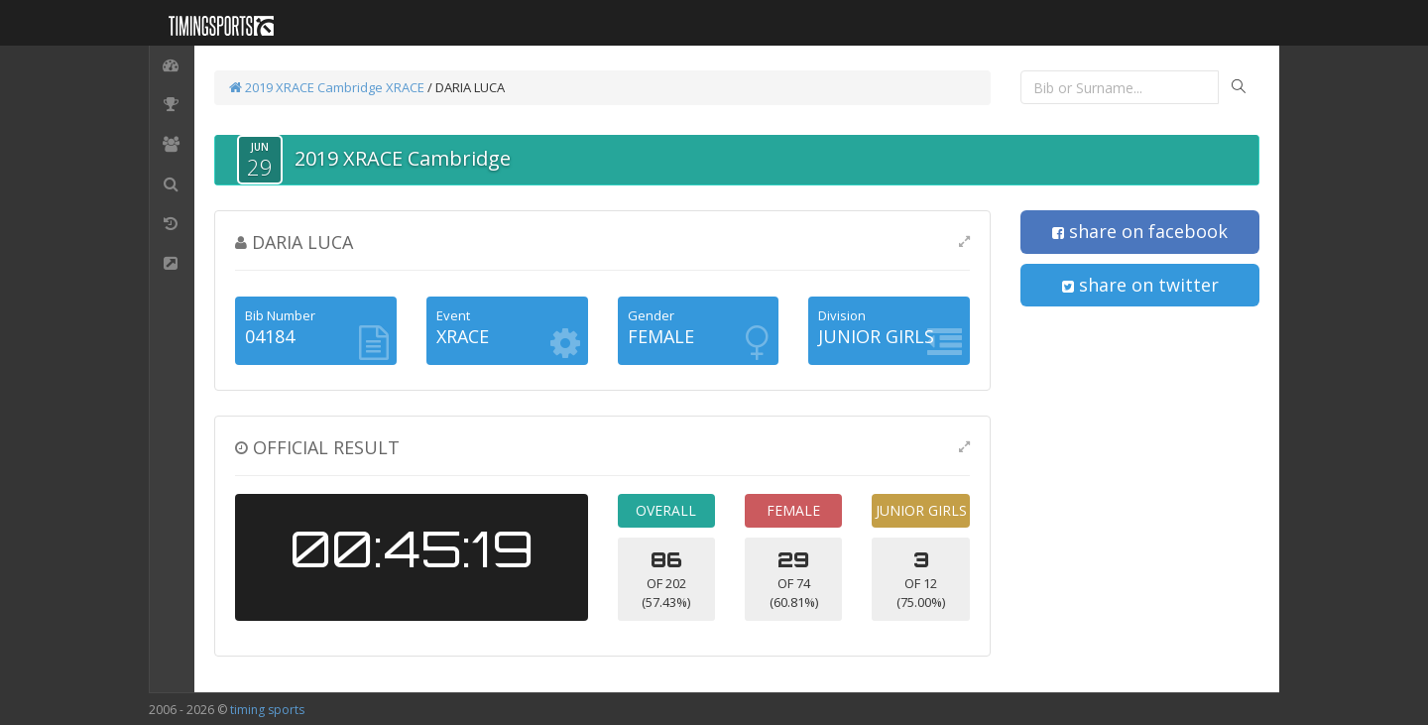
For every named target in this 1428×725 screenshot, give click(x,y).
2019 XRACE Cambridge (306, 87)
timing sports (267, 709)
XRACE (405, 87)
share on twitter (1140, 285)
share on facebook (1140, 231)
